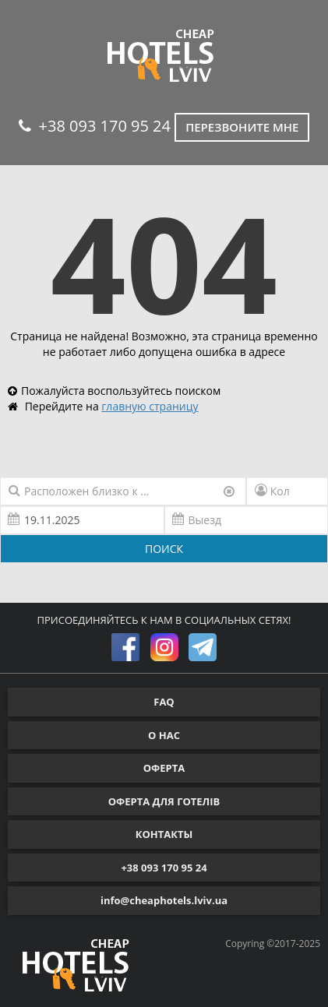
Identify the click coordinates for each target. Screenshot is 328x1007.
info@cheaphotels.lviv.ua (164, 900)
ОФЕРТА (164, 768)
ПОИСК (164, 548)
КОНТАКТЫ (164, 834)
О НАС (164, 735)
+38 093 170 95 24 (95, 125)
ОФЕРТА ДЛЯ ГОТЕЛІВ (164, 801)
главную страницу (149, 406)
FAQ (163, 702)
